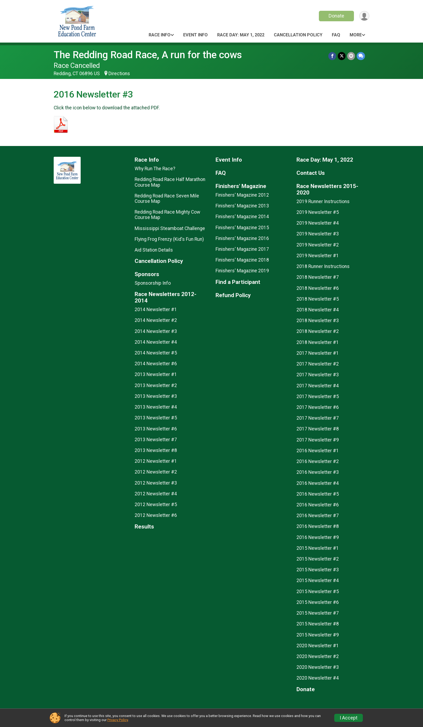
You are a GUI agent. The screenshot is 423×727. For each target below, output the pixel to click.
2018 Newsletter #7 (317, 277)
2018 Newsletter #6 (317, 288)
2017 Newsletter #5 (317, 396)
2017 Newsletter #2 (317, 364)
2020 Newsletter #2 (317, 656)
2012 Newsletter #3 (156, 483)
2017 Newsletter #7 (317, 418)
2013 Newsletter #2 (156, 385)
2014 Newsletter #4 (156, 342)
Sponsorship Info (153, 283)
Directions (119, 73)
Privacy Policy (117, 720)
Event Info (195, 34)
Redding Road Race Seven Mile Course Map (167, 198)
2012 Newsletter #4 (156, 493)
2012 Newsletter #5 (156, 504)
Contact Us (310, 173)
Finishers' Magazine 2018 (242, 260)
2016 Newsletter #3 (317, 472)
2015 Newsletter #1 (317, 548)
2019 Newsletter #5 (317, 212)
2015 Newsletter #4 (317, 580)
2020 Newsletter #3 (317, 667)
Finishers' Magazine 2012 (242, 195)
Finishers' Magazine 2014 (242, 216)
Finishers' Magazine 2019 (242, 270)
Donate (336, 16)
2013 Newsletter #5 (156, 417)
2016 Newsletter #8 (317, 526)
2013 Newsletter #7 (156, 439)
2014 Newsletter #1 (156, 309)
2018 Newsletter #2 (317, 331)
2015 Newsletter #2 (317, 559)
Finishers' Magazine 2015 (242, 227)
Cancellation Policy (298, 34)
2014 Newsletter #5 (156, 353)
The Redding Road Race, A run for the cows (148, 55)
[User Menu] (364, 16)
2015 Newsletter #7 (317, 613)
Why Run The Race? (155, 168)
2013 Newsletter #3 (156, 396)
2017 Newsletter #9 (317, 440)
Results (144, 527)
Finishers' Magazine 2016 (242, 238)
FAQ (336, 34)
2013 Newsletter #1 (156, 374)
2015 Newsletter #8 (317, 624)
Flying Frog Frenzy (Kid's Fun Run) (169, 239)
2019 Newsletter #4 (317, 223)
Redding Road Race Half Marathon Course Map (170, 182)
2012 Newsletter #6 (156, 515)
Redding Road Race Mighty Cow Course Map (167, 214)
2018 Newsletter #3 (317, 320)
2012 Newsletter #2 (156, 472)
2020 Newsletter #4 (317, 678)
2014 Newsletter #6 (156, 363)
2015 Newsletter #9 (317, 635)
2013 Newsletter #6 (156, 429)
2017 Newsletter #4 (317, 385)
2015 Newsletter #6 (317, 602)
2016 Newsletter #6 (317, 504)
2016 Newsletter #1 (317, 450)
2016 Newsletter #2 (317, 461)
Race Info (159, 34)
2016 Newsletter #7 (317, 515)
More (356, 34)
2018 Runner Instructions (323, 266)
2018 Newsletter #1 (317, 342)
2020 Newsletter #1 (317, 645)
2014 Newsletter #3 (156, 331)
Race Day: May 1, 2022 (240, 34)
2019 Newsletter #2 (317, 245)
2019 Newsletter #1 (317, 255)
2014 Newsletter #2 (156, 320)
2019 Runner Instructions (323, 201)
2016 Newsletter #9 (317, 537)
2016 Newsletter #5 (317, 494)
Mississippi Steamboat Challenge (170, 228)
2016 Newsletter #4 (317, 483)
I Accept (348, 718)
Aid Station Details (154, 250)
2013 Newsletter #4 (156, 407)
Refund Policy (233, 295)
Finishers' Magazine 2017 (242, 249)
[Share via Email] (351, 56)
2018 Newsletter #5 (317, 299)
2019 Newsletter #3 (317, 233)
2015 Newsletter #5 (317, 591)
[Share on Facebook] (332, 56)
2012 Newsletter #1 (156, 461)
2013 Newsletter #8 (156, 450)
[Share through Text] (361, 56)
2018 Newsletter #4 (317, 309)
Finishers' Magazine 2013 (242, 205)
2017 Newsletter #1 (317, 353)
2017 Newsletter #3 (317, 374)
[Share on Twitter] (342, 56)
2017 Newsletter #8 (317, 429)
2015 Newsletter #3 (317, 569)
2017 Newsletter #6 (317, 407)
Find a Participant (238, 282)
